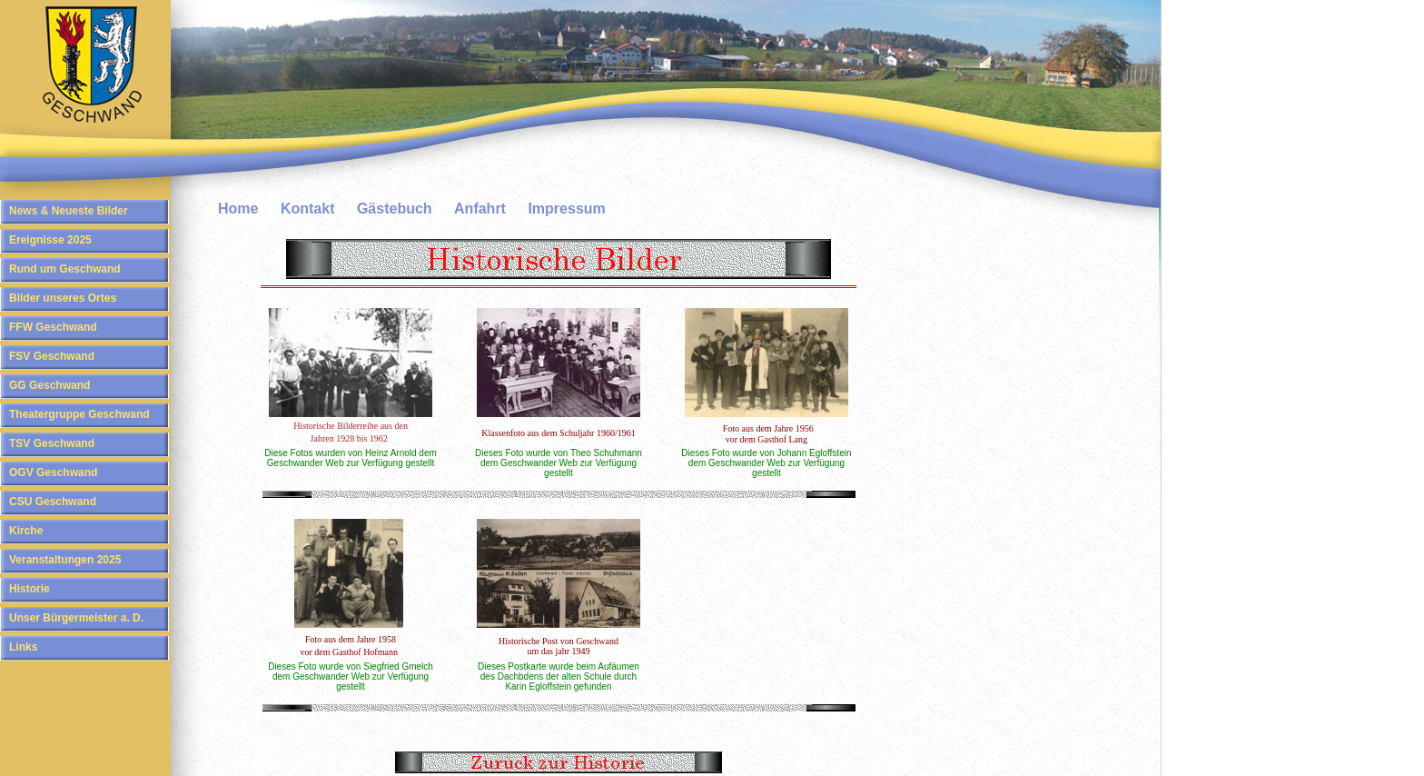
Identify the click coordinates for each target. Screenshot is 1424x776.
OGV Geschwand (53, 472)
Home (238, 208)
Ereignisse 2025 (50, 240)
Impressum (566, 208)
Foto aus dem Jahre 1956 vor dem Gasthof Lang (768, 433)
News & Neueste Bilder (68, 210)
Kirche (26, 530)
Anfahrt (480, 208)
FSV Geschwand (51, 356)
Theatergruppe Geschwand (79, 414)
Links (23, 647)
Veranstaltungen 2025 (65, 559)
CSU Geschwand (52, 501)
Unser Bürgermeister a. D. (76, 618)
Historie (29, 588)
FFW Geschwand (53, 327)
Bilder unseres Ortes (62, 298)
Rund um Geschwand (65, 269)
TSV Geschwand (51, 443)
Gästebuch (394, 208)
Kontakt (308, 208)
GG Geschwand (49, 385)
